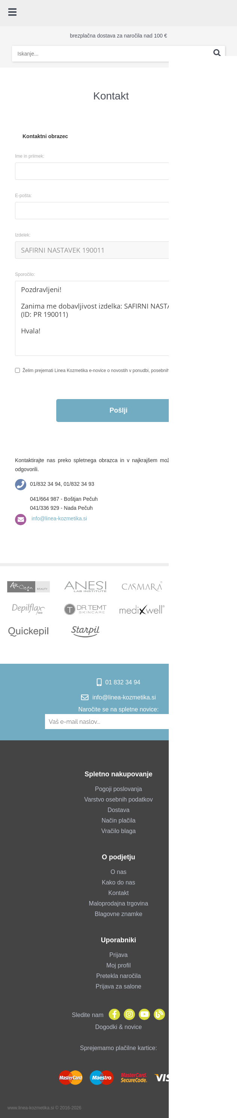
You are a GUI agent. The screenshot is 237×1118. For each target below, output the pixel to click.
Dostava (119, 810)
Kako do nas (118, 882)
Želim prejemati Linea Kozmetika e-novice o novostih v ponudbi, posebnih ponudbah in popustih (118, 370)
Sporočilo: (25, 274)
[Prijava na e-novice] (188, 721)
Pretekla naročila (118, 976)
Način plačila (119, 820)
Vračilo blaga (118, 831)
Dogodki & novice (118, 1027)
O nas (119, 872)
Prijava (119, 955)
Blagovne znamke (118, 914)
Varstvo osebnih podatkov (118, 799)
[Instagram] (127, 1015)
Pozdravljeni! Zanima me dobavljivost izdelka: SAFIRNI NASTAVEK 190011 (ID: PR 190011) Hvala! (118, 318)
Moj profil (118, 965)
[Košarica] (227, 13)
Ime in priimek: (29, 156)
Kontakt (118, 893)
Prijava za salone (118, 986)
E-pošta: (23, 195)
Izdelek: (22, 235)
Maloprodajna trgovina (118, 903)
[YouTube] (142, 1015)
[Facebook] (112, 1015)
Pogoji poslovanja (118, 789)
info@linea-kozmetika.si (58, 518)
